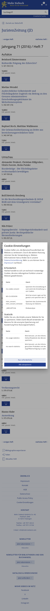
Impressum (8, 263)
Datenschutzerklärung (13, 260)
